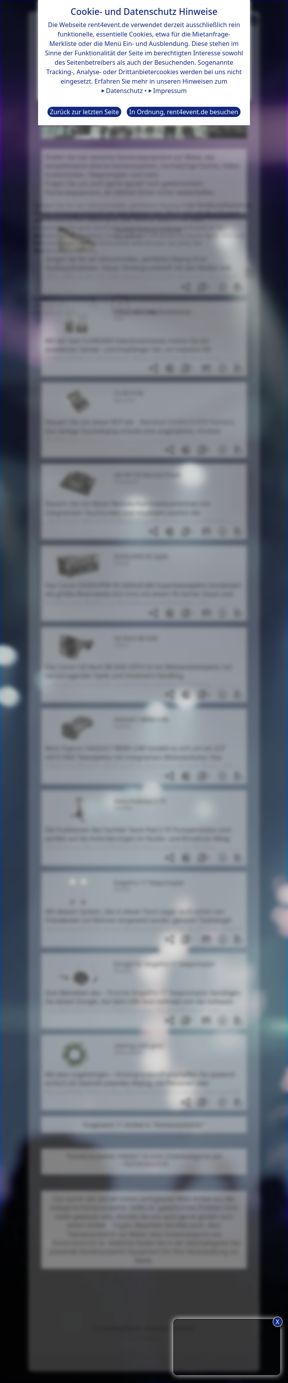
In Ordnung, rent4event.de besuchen (183, 112)
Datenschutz (124, 90)
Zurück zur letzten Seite (84, 112)
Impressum (170, 90)
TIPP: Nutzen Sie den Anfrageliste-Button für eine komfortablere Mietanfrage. (227, 1345)
